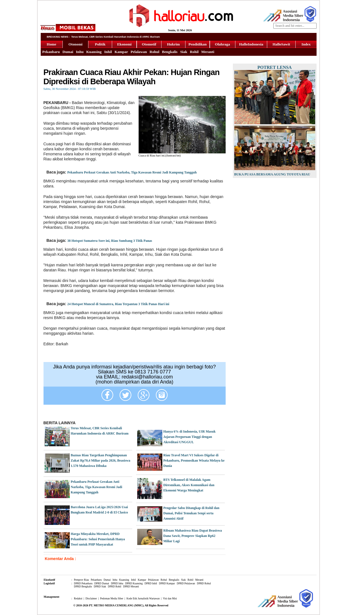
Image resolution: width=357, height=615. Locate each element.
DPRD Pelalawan (186, 583)
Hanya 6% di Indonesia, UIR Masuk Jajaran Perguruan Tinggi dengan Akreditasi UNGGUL (189, 437)
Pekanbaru (51, 52)
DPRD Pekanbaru (83, 583)
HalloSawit (281, 44)
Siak (183, 52)
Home (51, 44)
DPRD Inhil (150, 583)
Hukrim (173, 44)
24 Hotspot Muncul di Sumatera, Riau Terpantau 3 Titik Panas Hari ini (118, 304)
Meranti (207, 52)
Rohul (154, 52)
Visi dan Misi (170, 598)
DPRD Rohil (114, 586)
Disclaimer (91, 598)
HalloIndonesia (251, 44)
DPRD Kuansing (134, 583)
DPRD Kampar (167, 583)
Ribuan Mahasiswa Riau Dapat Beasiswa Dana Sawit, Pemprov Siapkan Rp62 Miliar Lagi (192, 536)
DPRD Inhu (117, 583)
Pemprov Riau (81, 579)
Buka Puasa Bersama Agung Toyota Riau (272, 174)
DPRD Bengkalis (83, 586)
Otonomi (75, 44)
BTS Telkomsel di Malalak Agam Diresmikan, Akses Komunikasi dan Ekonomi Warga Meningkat (188, 485)
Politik (100, 44)
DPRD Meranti (131, 586)
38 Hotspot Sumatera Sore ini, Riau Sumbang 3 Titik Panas (109, 241)
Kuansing (94, 52)
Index (306, 44)
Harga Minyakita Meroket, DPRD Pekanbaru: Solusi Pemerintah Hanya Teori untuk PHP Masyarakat (98, 539)
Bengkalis (170, 52)
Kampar (121, 52)
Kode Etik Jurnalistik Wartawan (143, 598)
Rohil (194, 52)
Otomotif (149, 44)
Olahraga (222, 44)
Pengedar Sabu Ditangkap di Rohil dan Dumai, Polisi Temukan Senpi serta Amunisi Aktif (191, 513)
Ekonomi (124, 44)
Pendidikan (198, 44)
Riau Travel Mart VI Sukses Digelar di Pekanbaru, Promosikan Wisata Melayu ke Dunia (194, 460)
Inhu (79, 52)
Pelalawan (139, 52)
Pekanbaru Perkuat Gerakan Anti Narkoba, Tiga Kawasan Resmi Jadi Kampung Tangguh (132, 172)
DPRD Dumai (101, 583)
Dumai (67, 52)
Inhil (108, 52)
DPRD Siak (100, 586)
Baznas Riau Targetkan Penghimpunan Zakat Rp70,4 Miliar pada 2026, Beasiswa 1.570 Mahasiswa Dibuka (100, 460)
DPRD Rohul (204, 583)
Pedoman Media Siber (111, 598)
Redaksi (78, 598)
